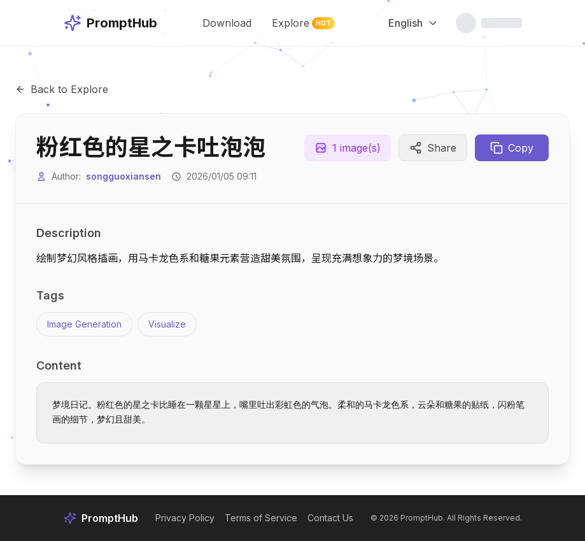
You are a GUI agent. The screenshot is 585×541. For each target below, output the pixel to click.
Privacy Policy (185, 517)
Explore (303, 23)
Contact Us (330, 517)
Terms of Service (261, 517)
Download (226, 23)
